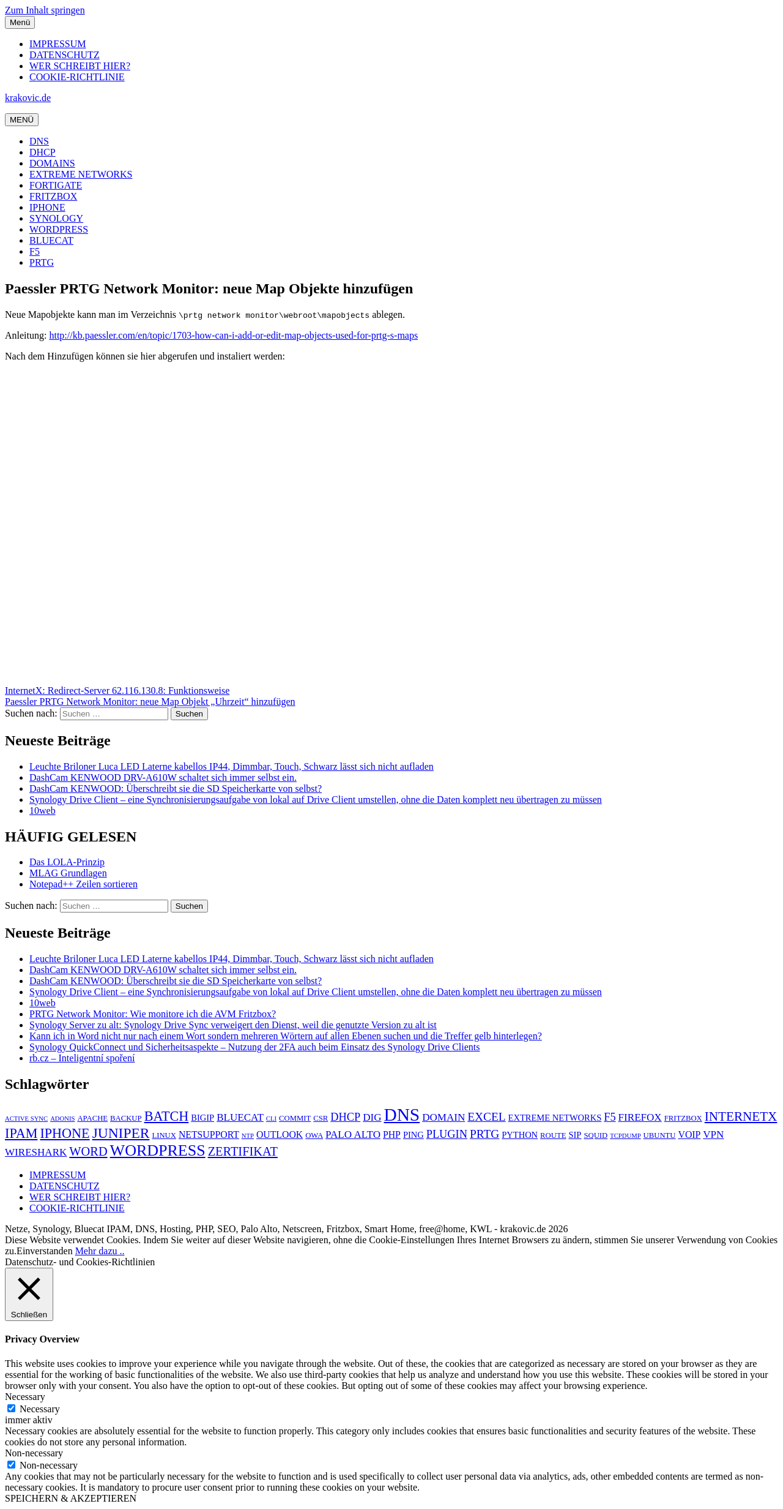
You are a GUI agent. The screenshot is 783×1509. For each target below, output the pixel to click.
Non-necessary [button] (34, 1453)
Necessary (40, 1409)
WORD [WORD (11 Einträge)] (88, 1151)
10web (42, 810)
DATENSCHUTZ (64, 55)
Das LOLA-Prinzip (67, 862)
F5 (34, 251)
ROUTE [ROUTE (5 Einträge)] (553, 1135)
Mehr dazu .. (100, 1251)
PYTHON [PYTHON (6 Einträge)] (520, 1135)
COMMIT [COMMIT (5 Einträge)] (295, 1118)
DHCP (42, 152)
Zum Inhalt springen (45, 10)
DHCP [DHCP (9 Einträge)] (345, 1117)
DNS (39, 141)
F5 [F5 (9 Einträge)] (609, 1117)
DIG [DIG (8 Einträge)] (372, 1117)
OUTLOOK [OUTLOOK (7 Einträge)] (279, 1134)
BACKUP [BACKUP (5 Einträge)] (126, 1118)
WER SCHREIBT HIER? (79, 66)
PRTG (41, 262)
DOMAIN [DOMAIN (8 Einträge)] (443, 1117)
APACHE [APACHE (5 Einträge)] (92, 1118)
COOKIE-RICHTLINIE (77, 77)
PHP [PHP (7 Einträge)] (392, 1134)
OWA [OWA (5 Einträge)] (314, 1135)
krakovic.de (28, 97)
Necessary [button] (25, 1396)
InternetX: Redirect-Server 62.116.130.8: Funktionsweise (117, 690)
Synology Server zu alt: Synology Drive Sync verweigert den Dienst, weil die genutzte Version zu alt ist (233, 1025)
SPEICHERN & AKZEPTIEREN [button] (70, 1498)
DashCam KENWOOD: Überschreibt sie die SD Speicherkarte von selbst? (175, 788)
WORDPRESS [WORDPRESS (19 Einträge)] (158, 1150)
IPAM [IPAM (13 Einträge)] (21, 1133)
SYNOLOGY (56, 218)
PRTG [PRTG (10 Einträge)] (484, 1133)
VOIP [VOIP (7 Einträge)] (689, 1134)
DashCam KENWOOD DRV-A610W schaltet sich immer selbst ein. (163, 777)
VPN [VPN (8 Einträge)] (713, 1134)
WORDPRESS (58, 229)
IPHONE (47, 207)
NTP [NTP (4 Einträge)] (248, 1135)
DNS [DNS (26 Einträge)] (402, 1114)
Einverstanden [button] (45, 1251)
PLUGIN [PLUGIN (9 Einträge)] (446, 1134)
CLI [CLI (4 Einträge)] (271, 1118)
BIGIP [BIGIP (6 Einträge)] (202, 1118)
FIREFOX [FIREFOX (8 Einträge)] (640, 1117)
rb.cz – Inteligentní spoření (82, 1058)
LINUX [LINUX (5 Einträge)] (164, 1135)
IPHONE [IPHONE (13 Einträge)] (64, 1133)
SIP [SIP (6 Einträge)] (574, 1135)
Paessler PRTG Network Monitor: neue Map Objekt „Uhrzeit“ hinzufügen (150, 701)
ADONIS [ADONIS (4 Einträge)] (62, 1118)
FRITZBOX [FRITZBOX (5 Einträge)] (683, 1118)
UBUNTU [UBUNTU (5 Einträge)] (660, 1135)
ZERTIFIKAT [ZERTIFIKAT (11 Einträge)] (243, 1151)
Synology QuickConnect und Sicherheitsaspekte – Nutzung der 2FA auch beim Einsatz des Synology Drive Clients (254, 1047)
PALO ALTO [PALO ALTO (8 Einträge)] (352, 1134)
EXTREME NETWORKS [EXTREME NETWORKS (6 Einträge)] (555, 1118)
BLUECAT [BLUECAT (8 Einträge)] (240, 1117)
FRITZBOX (53, 196)
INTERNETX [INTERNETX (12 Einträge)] (741, 1116)
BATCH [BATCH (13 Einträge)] (166, 1116)
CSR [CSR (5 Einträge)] (320, 1118)
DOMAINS (52, 163)
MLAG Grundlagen (68, 873)
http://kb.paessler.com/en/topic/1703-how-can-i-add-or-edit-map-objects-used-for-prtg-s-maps (233, 335)
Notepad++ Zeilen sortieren (83, 884)
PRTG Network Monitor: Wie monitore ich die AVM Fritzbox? (152, 1014)
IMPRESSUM (57, 44)
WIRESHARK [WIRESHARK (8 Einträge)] (36, 1152)
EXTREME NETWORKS (80, 174)
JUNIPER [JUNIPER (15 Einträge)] (121, 1133)
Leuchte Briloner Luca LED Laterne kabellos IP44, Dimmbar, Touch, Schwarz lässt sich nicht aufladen (231, 766)
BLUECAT (51, 240)
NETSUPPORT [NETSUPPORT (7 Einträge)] (209, 1134)
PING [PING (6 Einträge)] (413, 1135)
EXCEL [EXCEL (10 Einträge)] (486, 1116)
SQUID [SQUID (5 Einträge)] (595, 1135)
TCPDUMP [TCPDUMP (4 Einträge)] (625, 1135)
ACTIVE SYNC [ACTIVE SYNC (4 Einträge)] (26, 1118)
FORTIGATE (55, 185)
